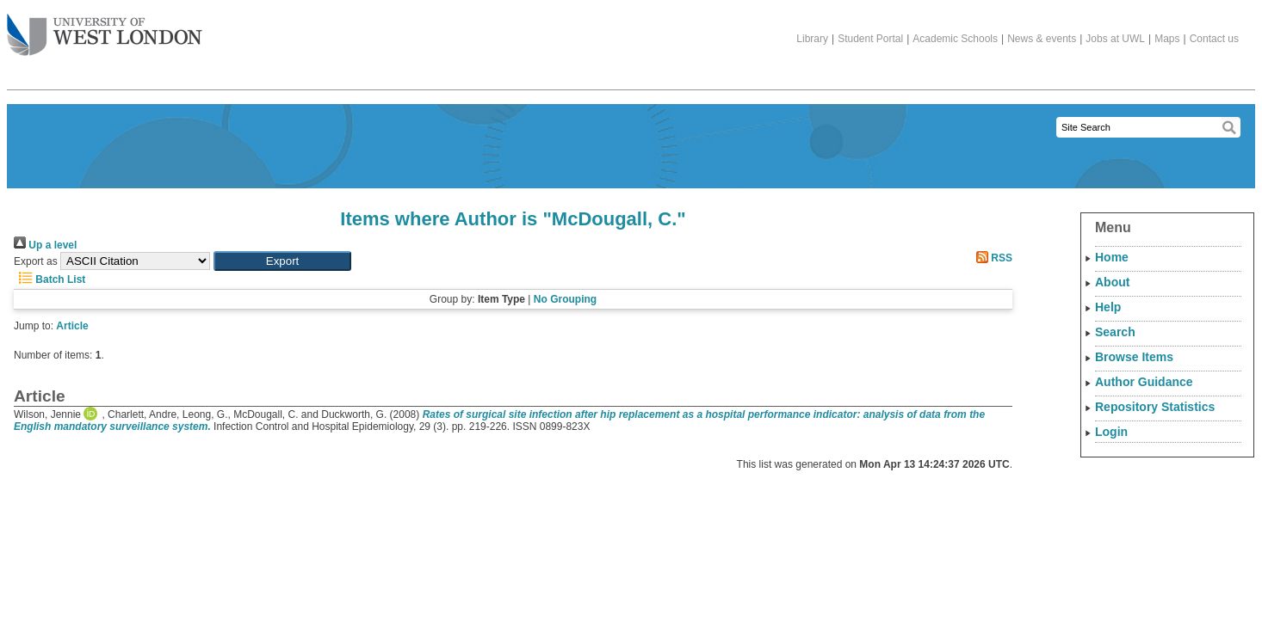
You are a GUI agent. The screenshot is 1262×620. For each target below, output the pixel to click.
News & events (1041, 39)
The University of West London (104, 28)
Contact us (1214, 39)
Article (72, 326)
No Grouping (565, 299)
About (1112, 282)
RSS (991, 258)
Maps (1166, 39)
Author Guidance (1144, 382)
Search (1115, 332)
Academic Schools (955, 39)
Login (1111, 432)
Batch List (49, 279)
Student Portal (870, 39)
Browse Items (1134, 357)
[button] (282, 261)
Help (1108, 307)
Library (812, 39)
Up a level (45, 245)
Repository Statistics (1155, 407)
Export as (36, 261)
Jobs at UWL (1115, 39)
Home (1112, 257)
